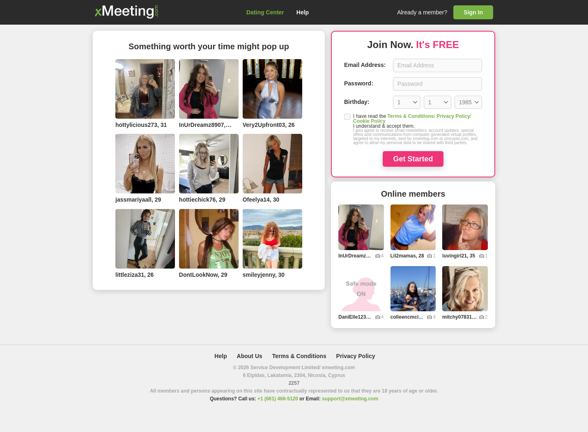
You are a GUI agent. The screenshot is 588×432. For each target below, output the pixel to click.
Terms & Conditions (410, 116)
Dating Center (265, 12)
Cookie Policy (369, 121)
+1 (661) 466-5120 (277, 399)
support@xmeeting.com (350, 399)
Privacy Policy (453, 116)
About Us (249, 356)
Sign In (473, 12)
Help (302, 12)
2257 (294, 383)
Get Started (413, 159)
